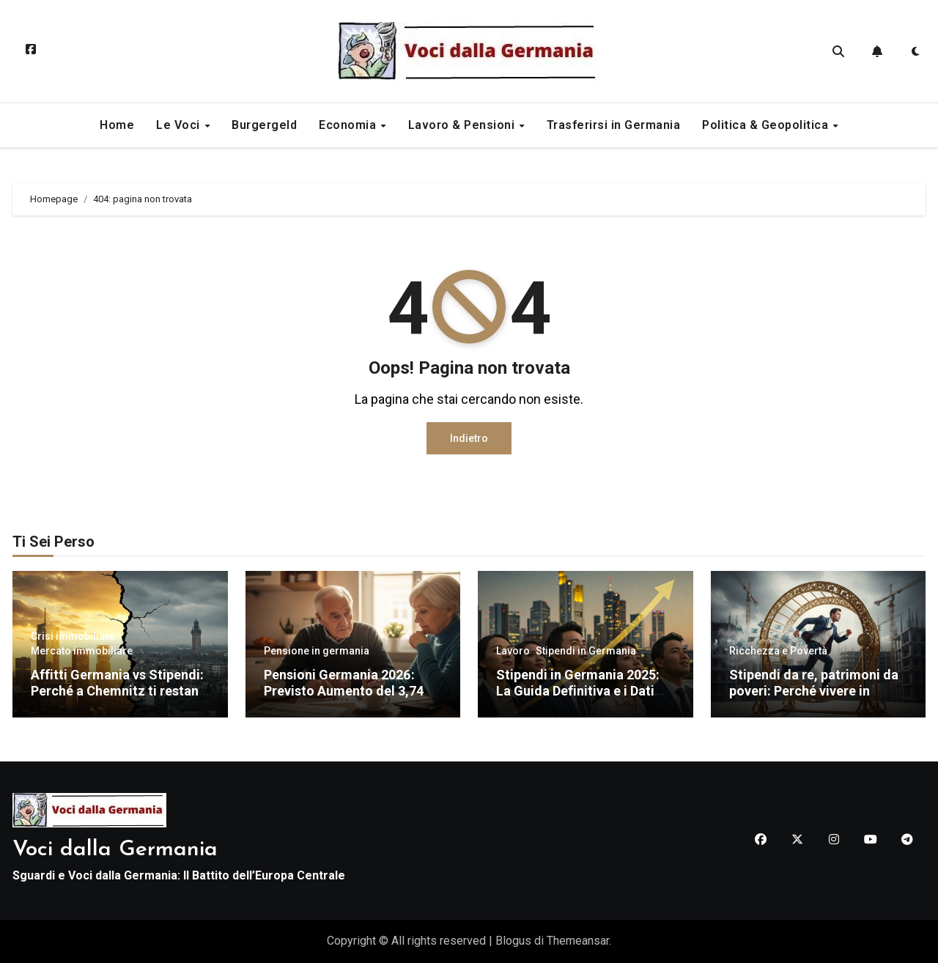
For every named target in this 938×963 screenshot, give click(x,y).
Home (117, 125)
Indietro (469, 438)
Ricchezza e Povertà (778, 651)
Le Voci (179, 125)
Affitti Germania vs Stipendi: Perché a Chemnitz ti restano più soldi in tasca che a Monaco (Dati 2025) (119, 698)
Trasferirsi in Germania (614, 125)
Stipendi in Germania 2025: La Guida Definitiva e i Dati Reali (578, 690)
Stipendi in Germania (586, 651)
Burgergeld (264, 125)
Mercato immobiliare (82, 651)
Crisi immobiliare (73, 636)
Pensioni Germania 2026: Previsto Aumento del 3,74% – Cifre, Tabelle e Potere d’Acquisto (349, 698)
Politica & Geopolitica (767, 125)
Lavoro (513, 651)
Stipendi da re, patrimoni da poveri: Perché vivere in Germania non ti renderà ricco (813, 698)
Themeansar (578, 941)
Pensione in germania (316, 651)
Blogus (513, 941)
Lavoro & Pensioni (463, 125)
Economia (349, 125)
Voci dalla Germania (115, 849)
